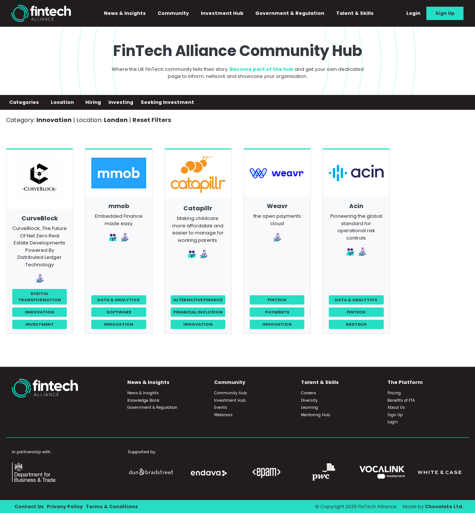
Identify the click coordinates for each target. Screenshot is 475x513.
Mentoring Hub (315, 415)
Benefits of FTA (401, 400)
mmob (118, 206)
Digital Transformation (39, 296)
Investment (39, 324)
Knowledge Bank (143, 400)
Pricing (394, 393)
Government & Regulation (289, 13)
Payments (277, 312)
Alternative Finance (197, 300)
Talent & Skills (355, 13)
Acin (356, 206)
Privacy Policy (65, 506)
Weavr (277, 206)
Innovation (39, 312)
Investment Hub (222, 13)
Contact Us (29, 506)
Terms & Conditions (112, 506)
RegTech (356, 324)
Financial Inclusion (198, 312)
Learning (309, 407)
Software (119, 312)
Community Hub (230, 393)
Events (220, 407)
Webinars (223, 415)
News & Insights (125, 13)
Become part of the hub (262, 69)
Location (63, 102)
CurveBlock (40, 218)
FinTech (277, 300)
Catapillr (197, 208)
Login (413, 13)
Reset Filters (151, 120)
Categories (24, 102)
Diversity (309, 400)
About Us (396, 407)
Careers (308, 393)
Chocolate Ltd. (444, 506)
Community (173, 13)
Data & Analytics (118, 300)
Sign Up (445, 13)
